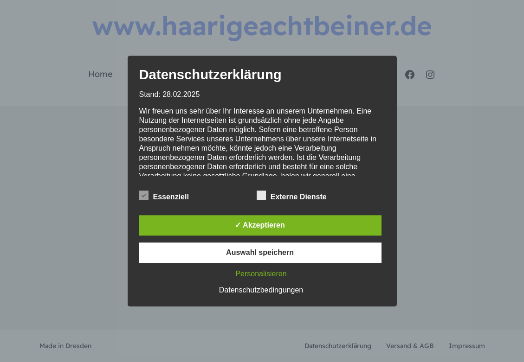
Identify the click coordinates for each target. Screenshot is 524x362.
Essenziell (164, 196)
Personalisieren (260, 274)
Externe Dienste (292, 196)
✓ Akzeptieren (260, 225)
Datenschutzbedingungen (261, 290)
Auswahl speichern (260, 252)
